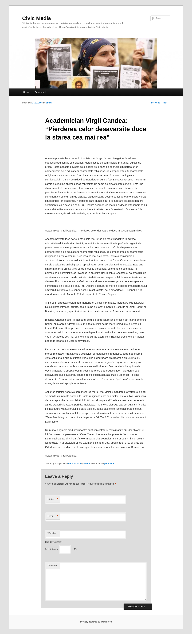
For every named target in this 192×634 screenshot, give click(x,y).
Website (52, 533)
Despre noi (40, 92)
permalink (109, 463)
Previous (154, 103)
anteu (49, 103)
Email (53, 516)
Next (166, 103)
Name (53, 499)
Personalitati (74, 463)
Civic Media (36, 18)
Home (26, 92)
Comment (52, 565)
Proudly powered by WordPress (96, 622)
